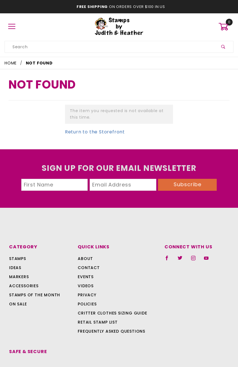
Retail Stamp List (84, 322)
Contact (74, 267)
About (71, 258)
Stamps (17, 258)
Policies (73, 304)
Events (72, 276)
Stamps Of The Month (33, 295)
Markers (19, 276)
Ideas (15, 267)
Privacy (73, 295)
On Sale (18, 304)
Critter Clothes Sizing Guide (97, 313)
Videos (71, 286)
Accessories (23, 286)
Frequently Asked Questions (97, 331)
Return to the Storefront (91, 132)
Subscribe (187, 184)
